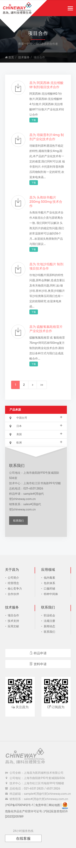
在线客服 (23, 838)
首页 (9, 57)
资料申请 (38, 664)
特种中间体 (51, 594)
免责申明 (41, 805)
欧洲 (36, 442)
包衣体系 (49, 583)
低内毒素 (49, 577)
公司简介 (13, 577)
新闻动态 (49, 626)
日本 (36, 426)
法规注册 (49, 621)
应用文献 (13, 626)
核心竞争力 (15, 588)
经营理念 (13, 583)
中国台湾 (36, 417)
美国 (36, 434)
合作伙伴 (13, 594)
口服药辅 (49, 588)
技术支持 (13, 621)
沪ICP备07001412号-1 (19, 805)
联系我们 (18, 520)
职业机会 (49, 615)
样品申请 (38, 653)
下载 (33, 120)
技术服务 (24, 57)
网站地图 (54, 805)
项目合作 (13, 615)
